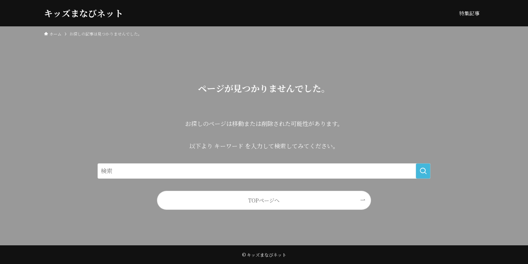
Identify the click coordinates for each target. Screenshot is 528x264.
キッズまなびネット (83, 13)
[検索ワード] (264, 171)
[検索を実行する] (423, 171)
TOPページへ (263, 200)
